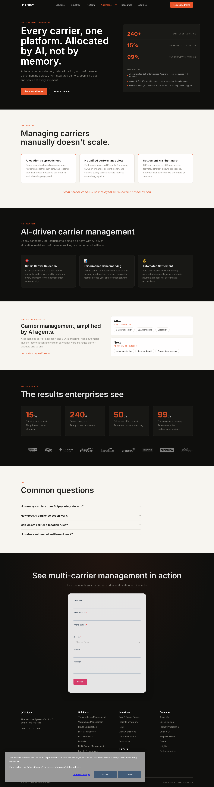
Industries (76, 5)
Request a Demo (181, 5)
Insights (163, 746)
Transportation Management (92, 717)
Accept (105, 774)
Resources (128, 5)
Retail (121, 727)
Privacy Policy (169, 782)
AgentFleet (109, 5)
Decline (129, 774)
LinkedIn (25, 728)
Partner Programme (169, 727)
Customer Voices (168, 751)
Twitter (36, 728)
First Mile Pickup (86, 736)
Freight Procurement (88, 751)
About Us (143, 5)
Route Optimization (87, 727)
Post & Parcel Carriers (130, 717)
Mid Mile (82, 741)
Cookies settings (81, 774)
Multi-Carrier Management (91, 746)
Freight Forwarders (128, 722)
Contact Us (165, 731)
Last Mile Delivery (87, 731)
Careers (164, 741)
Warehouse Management (90, 722)
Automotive (124, 741)
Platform (91, 5)
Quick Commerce (127, 731)
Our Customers (167, 722)
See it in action (62, 91)
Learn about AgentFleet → (35, 355)
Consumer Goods (127, 736)
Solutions (61, 5)
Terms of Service (185, 782)
